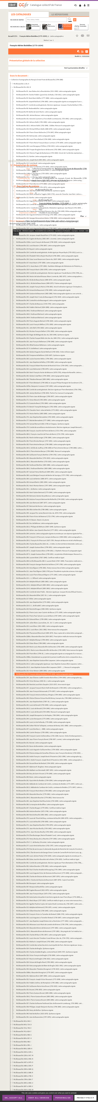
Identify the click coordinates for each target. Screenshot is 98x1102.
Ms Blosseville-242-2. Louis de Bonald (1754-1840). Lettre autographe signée (42, 708)
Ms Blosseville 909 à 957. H (23, 1038)
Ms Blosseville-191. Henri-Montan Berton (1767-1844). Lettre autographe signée (43, 485)
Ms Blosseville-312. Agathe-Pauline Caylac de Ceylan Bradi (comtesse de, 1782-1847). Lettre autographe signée (50, 904)
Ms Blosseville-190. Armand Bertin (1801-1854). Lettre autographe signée (40, 482)
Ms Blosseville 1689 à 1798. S (23, 1076)
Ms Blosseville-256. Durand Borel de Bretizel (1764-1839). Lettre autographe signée (44, 763)
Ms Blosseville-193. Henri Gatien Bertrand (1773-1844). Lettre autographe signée (43, 492)
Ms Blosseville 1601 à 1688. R (23, 1072)
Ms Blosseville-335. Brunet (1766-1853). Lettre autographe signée (38, 990)
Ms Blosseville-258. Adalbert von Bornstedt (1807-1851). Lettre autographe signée (43, 770)
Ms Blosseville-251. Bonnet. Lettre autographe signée (34, 743)
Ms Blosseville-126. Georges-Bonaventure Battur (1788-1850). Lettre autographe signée (45, 218)
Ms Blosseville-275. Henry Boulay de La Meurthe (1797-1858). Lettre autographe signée (45, 839)
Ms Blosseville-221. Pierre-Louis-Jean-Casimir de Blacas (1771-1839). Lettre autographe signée (48, 612)
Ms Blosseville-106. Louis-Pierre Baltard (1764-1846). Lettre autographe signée (42, 139)
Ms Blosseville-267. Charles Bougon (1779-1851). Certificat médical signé (41, 808)
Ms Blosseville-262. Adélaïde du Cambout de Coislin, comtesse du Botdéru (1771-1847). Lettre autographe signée (50, 784)
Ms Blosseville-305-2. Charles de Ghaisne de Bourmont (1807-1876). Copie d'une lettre (45, 880)
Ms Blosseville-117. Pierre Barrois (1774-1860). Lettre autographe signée (40, 184)
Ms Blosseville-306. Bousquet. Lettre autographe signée (35, 883)
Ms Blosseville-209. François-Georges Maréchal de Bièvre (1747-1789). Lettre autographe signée (48, 564)
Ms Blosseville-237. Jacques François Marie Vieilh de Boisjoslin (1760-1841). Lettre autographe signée (50, 688)
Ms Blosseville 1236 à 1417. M (23, 1055)
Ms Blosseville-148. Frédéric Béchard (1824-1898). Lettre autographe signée (41, 307)
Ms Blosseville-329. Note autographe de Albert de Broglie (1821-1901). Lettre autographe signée (48, 966)
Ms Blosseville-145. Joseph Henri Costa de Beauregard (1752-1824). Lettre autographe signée (47, 297)
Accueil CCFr (12, 36)
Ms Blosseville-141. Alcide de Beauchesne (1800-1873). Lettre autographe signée (43, 280)
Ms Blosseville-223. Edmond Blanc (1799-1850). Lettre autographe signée (41, 619)
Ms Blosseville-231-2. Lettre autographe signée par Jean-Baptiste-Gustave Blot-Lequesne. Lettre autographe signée (50, 664)
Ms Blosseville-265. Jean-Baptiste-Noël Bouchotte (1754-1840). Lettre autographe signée (46, 801)
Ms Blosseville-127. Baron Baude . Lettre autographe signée (36, 225)
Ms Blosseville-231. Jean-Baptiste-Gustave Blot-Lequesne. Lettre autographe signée (44, 660)
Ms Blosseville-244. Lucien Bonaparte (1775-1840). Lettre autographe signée (42, 719)
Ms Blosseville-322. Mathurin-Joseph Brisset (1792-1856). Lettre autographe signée (44, 942)
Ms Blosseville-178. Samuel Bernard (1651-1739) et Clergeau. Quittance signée (42, 424)
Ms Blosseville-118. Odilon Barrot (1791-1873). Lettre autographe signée (40, 187)
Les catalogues (21, 14)
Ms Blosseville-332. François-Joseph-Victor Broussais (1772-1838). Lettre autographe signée (47, 979)
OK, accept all (13, 1098)
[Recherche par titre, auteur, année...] (46, 19)
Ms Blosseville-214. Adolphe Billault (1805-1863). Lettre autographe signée (41, 581)
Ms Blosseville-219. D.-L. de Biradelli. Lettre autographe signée (37, 605)
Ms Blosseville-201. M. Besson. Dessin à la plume (32, 520)
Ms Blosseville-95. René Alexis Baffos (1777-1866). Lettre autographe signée (41, 98)
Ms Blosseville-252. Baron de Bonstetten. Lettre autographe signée (38, 746)
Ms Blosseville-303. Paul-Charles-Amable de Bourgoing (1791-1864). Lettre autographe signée (48, 870)
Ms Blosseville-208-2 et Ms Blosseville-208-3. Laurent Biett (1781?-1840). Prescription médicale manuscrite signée (50, 561)
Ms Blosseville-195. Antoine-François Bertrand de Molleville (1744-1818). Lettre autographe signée (49, 499)
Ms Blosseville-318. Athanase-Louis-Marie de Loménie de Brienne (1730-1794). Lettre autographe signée (50, 924)
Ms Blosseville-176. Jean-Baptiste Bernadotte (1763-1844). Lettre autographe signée (44, 417)
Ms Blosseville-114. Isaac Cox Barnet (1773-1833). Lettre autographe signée (41, 167)
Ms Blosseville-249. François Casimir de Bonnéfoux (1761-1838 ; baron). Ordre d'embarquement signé (50, 736)
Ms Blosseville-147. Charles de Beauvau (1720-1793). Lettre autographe (40, 304)
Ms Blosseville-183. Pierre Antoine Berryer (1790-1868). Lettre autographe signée (43, 444)
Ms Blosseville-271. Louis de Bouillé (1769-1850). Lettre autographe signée (41, 821)
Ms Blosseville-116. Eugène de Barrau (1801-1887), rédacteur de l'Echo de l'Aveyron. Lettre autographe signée (50, 180)
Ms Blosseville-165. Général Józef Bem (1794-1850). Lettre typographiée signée (42, 376)
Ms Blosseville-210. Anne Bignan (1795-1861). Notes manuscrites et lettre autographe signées (47, 568)
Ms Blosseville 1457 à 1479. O (23, 1062)
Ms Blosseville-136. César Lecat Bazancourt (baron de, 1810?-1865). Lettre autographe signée (47, 259)
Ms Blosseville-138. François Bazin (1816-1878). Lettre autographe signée (41, 269)
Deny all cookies (39, 1098)
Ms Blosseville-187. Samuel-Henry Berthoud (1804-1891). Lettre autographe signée (44, 472)
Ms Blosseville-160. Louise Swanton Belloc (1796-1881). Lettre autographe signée (43, 359)
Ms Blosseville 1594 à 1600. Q (23, 1069)
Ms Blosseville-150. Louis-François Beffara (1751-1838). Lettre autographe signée (43, 324)
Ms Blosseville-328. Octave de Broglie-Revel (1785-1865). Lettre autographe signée (44, 962)
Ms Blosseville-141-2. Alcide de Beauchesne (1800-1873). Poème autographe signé (44, 283)
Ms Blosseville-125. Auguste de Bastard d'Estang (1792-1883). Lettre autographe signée (45, 215)
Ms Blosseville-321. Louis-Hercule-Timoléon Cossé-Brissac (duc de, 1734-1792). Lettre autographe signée (50, 938)
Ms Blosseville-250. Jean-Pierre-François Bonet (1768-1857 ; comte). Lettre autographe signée (48, 739)
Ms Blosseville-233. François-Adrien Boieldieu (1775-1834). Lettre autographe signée (44, 674)
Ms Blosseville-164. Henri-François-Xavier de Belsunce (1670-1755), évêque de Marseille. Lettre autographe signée (50, 372)
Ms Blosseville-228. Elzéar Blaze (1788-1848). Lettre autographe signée (40, 643)
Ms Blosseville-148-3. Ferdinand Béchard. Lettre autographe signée (39, 314)
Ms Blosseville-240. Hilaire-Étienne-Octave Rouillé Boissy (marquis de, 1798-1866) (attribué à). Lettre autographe (50, 698)
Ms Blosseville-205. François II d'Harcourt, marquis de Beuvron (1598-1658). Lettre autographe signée (50, 537)
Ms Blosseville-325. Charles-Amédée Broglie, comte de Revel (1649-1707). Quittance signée (47, 952)
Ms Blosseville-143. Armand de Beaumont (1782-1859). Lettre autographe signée (43, 290)
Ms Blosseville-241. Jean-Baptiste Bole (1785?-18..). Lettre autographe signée (42, 701)
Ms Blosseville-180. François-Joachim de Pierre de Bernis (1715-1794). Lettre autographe (46, 431)
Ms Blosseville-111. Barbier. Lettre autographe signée (34, 156)
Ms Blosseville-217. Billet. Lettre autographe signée (33, 599)
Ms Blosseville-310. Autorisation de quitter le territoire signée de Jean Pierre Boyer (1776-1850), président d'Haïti (50, 897)
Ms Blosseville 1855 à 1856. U (23, 1083)
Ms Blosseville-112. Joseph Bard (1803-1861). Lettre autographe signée (40, 160)
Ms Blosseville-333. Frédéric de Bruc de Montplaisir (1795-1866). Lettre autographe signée (46, 983)
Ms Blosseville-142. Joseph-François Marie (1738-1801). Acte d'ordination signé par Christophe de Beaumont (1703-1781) (50, 287)
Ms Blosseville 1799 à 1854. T (23, 1079)
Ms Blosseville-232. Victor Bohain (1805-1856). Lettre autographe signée (40, 671)
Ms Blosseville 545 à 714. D (22, 1024)
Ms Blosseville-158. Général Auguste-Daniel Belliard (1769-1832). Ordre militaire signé (45, 352)
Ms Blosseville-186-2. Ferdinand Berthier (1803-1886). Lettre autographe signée (43, 468)
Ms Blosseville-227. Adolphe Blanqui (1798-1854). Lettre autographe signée (41, 640)
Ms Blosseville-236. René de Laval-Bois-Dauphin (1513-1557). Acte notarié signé (43, 684)
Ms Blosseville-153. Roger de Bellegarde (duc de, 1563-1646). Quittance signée (42, 335)
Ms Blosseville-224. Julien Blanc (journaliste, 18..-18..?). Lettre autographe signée (44, 623)
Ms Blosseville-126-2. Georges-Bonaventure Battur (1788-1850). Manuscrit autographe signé (47, 221)
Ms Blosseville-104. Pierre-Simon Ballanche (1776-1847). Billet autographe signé (43, 132)
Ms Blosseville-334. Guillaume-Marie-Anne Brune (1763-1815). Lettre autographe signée (45, 986)
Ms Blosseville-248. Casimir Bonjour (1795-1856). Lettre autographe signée (41, 732)
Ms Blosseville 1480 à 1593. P (23, 1066)
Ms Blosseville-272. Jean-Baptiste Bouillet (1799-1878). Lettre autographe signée (43, 825)
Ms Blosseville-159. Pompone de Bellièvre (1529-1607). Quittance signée (40, 355)
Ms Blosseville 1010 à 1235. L (23, 1052)
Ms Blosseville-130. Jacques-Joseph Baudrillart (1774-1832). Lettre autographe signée (45, 235)
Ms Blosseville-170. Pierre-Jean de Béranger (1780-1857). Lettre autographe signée (44, 396)
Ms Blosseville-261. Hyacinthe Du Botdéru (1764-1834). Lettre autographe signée (43, 780)
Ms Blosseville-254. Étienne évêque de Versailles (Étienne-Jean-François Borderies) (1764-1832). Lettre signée (50, 753)
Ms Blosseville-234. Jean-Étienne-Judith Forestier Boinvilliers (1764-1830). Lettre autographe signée (50, 677)
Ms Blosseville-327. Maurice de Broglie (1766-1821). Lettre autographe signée (42, 959)
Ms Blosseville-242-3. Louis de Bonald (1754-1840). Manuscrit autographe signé (43, 712)
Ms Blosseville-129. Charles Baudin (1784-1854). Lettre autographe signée (41, 232)
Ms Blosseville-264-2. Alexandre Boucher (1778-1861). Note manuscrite (40, 797)
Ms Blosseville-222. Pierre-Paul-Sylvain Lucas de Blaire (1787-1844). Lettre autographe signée (48, 616)
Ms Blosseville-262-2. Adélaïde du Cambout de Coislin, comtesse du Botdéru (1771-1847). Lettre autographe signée (50, 787)
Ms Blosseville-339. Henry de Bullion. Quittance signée (34, 1010)
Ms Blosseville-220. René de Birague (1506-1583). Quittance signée (38, 609)
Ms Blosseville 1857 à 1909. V (23, 1086)
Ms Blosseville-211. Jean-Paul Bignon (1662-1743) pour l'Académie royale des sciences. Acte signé (49, 571)
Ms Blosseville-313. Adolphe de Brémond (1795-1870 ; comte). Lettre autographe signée (45, 907)
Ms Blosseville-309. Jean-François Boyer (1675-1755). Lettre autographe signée (42, 894)
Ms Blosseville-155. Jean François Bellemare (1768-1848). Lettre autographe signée (44, 341)
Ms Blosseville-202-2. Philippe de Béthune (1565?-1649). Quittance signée (41, 527)
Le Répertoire (59, 14)
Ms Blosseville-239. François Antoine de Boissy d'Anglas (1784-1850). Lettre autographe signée (48, 695)
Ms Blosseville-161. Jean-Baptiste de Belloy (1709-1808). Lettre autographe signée (44, 362)
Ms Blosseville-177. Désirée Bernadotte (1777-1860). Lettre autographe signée (42, 420)
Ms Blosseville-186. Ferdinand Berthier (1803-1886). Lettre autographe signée (42, 465)
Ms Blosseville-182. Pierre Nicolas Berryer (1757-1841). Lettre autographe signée (43, 441)
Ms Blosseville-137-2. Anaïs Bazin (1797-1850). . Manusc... (50, 266)
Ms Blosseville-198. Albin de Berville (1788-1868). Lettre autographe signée (41, 509)
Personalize (63, 1098)
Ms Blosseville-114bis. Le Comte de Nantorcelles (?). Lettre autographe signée (42, 170)
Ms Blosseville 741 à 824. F (22, 1031)
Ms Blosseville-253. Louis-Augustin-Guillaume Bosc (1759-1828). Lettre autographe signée (46, 749)
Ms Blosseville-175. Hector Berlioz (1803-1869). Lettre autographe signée (40, 413)
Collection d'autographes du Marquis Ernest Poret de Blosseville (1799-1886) (37, 80)
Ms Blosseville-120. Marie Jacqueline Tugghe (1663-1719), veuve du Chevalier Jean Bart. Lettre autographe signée (50, 194)
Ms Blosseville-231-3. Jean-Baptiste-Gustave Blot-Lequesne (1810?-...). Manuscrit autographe (48, 667)
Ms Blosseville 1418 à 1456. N (23, 1059)
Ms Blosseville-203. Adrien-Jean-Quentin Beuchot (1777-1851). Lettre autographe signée (46, 530)
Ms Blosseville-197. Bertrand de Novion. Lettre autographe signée (38, 506)
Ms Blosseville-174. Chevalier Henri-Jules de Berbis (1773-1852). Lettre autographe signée (46, 410)
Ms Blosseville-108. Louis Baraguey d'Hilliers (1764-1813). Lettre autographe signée (44, 146)
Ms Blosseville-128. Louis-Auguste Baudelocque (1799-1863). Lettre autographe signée (45, 228)
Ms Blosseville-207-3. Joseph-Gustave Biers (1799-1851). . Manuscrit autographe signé (50, 554)
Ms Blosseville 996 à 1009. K (23, 1048)
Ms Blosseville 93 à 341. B (22, 87)
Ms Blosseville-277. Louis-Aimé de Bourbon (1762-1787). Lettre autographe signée (43, 846)
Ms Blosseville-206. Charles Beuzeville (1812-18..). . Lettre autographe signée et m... (50, 544)
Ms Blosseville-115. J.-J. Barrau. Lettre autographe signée (35, 177)
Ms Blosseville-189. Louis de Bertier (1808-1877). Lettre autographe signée (41, 479)
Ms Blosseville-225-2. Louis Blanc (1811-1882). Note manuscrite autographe (41, 629)
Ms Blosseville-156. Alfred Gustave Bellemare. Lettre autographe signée (40, 345)
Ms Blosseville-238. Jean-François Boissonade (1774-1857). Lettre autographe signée (44, 691)
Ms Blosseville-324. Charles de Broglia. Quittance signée (35, 948)
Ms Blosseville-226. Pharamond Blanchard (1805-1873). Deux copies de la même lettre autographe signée (50, 633)
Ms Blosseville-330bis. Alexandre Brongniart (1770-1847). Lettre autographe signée (44, 972)
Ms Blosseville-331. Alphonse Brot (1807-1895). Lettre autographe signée (40, 976)
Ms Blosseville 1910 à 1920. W (23, 1090)
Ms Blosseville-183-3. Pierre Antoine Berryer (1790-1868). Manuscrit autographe (43, 451)
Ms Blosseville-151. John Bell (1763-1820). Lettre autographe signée (39, 328)
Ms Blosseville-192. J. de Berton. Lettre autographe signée (35, 489)
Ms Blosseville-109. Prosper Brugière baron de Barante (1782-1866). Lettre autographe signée (47, 149)
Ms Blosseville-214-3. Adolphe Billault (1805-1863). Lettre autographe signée (42, 588)
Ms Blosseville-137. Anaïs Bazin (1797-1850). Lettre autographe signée (39, 263)
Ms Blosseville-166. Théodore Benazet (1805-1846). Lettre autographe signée (42, 379)
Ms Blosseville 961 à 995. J (22, 1045)
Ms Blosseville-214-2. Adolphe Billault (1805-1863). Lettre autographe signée (42, 585)
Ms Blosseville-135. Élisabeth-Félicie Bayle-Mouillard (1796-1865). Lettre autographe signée (47, 256)
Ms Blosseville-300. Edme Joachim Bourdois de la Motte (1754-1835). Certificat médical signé (47, 859)
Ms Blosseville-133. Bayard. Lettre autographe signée (34, 249)
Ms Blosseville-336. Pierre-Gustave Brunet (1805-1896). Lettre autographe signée (43, 993)
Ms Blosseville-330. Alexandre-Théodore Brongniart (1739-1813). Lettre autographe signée (46, 969)
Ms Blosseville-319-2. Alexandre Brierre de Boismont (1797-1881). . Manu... (50, 931)
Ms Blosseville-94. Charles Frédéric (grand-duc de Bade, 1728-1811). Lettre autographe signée (48, 95)
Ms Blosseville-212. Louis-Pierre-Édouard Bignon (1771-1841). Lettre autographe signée (45, 575)
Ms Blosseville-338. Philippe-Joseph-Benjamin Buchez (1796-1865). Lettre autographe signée (47, 1007)
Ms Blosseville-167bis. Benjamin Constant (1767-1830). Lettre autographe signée (43, 386)
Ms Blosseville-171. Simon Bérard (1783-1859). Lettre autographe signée (40, 400)
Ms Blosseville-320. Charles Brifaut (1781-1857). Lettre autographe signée (41, 935)
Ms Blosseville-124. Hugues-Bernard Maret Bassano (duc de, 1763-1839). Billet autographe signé (48, 211)
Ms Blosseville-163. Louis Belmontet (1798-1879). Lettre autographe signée (41, 369)
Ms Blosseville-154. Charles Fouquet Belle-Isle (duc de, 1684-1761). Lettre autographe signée (47, 338)
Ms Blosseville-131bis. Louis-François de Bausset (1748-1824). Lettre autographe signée (45, 242)
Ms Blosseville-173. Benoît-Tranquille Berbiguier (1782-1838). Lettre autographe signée (45, 407)
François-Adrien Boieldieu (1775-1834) (33, 36)
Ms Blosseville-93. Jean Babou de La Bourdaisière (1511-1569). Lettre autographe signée (46, 91)
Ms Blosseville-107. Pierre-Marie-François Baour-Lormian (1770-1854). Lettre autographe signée (48, 143)
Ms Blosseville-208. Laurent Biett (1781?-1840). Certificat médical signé (40, 557)
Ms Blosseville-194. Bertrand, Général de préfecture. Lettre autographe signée (42, 496)
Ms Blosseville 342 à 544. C (22, 1021)
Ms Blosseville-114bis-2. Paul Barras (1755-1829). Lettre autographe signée (41, 173)
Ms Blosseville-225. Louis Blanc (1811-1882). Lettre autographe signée (39, 626)
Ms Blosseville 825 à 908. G (22, 1035)
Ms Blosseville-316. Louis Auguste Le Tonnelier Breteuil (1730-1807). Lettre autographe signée (47, 918)
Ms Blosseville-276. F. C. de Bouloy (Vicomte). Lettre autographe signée (40, 842)
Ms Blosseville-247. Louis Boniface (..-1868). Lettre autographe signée (39, 729)
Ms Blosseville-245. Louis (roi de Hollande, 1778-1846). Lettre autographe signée (43, 722)
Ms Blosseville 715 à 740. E (22, 1028)
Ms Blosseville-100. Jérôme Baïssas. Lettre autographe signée (37, 115)
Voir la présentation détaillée (74, 68)
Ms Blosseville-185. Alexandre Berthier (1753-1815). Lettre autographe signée (42, 458)
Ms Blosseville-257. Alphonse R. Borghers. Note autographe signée (38, 767)
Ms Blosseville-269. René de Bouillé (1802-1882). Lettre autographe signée (41, 815)
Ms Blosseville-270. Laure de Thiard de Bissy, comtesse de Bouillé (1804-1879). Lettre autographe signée (50, 818)
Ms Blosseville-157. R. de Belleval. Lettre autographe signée (36, 348)
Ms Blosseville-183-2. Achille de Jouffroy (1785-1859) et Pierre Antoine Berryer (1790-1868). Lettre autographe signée (50, 448)
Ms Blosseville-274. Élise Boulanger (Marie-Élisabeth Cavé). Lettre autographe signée (45, 835)
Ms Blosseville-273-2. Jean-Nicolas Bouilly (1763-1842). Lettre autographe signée (43, 832)
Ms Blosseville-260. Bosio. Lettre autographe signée (33, 777)
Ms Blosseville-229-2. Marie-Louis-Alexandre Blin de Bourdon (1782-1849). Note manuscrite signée (49, 650)
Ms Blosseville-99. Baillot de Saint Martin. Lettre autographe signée (39, 112)
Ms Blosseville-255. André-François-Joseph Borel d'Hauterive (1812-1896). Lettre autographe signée (50, 756)
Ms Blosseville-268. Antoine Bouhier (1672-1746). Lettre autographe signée (41, 811)
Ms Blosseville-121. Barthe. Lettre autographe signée (34, 197)
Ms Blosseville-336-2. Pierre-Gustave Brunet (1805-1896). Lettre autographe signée (44, 996)
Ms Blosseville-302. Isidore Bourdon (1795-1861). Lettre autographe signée (41, 866)
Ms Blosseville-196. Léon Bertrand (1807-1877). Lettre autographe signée (40, 503)
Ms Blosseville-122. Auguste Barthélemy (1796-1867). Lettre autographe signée (42, 201)
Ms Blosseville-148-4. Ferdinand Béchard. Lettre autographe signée (39, 317)
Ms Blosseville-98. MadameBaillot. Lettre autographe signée (36, 108)
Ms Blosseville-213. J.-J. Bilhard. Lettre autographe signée (36, 578)
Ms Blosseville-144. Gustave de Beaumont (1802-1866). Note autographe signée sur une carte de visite (50, 293)
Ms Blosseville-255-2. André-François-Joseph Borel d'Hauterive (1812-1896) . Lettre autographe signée (50, 760)
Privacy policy (85, 1098)
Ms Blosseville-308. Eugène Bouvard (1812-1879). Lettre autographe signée (41, 890)
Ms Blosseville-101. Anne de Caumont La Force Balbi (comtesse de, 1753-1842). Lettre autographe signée (50, 119)
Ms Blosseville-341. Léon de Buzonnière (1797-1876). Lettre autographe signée (42, 1017)
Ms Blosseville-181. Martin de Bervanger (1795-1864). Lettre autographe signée (42, 437)
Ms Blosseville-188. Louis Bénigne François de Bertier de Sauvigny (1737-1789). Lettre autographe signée (50, 475)
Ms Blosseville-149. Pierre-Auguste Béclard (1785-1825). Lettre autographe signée (43, 321)
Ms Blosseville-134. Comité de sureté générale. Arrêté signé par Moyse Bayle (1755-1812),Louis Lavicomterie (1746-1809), (50, 252)
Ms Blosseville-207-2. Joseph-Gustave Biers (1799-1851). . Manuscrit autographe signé (48, 551)
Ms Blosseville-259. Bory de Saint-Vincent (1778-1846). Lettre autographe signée (43, 773)
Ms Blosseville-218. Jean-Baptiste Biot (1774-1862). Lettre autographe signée (42, 602)
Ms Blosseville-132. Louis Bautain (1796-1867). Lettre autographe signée (40, 245)
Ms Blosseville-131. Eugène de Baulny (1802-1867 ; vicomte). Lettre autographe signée (45, 239)
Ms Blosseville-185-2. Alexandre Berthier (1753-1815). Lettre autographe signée (42, 461)
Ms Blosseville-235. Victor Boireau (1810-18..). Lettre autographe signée (40, 681)
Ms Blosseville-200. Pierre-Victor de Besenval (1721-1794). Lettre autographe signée (44, 516)
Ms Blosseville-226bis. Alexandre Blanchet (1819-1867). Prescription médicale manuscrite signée (49, 636)
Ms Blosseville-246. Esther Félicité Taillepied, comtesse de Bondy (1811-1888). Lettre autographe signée (50, 725)
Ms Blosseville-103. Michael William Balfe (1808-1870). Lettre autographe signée (43, 129)
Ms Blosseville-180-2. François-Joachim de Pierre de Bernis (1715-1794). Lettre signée (45, 434)
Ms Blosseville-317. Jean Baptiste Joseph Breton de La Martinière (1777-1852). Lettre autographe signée (50, 921)
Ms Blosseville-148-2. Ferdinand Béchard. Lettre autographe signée (39, 311)
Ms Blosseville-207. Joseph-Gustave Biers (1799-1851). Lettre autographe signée (43, 547)
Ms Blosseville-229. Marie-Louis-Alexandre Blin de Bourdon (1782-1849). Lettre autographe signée (49, 647)
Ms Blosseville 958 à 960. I (22, 1042)
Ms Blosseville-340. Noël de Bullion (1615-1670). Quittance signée (38, 1014)
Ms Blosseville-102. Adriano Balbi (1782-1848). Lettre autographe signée (40, 122)
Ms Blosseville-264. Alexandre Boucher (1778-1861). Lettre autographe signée (42, 794)
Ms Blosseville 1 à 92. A (21, 84)
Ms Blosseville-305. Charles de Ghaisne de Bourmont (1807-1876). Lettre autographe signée (47, 876)
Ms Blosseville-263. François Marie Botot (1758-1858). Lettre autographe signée (43, 791)
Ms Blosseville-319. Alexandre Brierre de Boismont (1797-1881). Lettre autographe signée (46, 928)
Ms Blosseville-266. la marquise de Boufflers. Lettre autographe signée (40, 804)
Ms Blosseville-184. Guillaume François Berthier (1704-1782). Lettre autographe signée (45, 455)
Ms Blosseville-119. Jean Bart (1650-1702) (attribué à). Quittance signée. (40, 191)
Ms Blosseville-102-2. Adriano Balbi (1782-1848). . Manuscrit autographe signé (45, 125)
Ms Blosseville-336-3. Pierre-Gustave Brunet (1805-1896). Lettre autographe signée (44, 1000)
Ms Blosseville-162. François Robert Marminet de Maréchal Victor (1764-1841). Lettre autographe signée (50, 365)
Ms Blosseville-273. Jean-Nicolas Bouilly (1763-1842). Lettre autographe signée (43, 828)
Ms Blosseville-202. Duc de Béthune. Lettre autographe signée (37, 523)
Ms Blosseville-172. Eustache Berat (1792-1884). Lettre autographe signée (41, 403)
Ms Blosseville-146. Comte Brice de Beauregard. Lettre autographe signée (41, 300)
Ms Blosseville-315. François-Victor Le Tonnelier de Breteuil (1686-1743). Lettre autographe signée (49, 914)
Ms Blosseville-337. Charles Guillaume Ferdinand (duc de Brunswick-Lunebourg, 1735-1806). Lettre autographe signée (50, 1003)
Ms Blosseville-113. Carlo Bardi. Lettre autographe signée (35, 163)
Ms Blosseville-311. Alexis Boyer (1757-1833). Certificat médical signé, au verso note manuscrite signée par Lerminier (50, 900)
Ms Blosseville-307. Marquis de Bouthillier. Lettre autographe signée (39, 887)
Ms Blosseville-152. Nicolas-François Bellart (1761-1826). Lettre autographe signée (44, 331)
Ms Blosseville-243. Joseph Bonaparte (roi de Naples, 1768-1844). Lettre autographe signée (47, 715)
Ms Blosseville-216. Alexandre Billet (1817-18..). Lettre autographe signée (41, 595)
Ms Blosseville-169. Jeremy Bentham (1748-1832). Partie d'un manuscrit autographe (44, 393)
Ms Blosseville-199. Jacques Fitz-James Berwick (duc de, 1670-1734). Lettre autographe (45, 513)
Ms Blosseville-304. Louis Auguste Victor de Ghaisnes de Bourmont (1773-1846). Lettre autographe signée (50, 873)
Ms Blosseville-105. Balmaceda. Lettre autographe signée (35, 136)
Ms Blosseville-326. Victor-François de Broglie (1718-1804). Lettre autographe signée (44, 955)
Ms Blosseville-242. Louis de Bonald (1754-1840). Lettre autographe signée (41, 705)
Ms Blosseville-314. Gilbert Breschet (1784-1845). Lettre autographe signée (41, 911)
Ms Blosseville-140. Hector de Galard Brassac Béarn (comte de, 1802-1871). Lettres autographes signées (50, 276)
